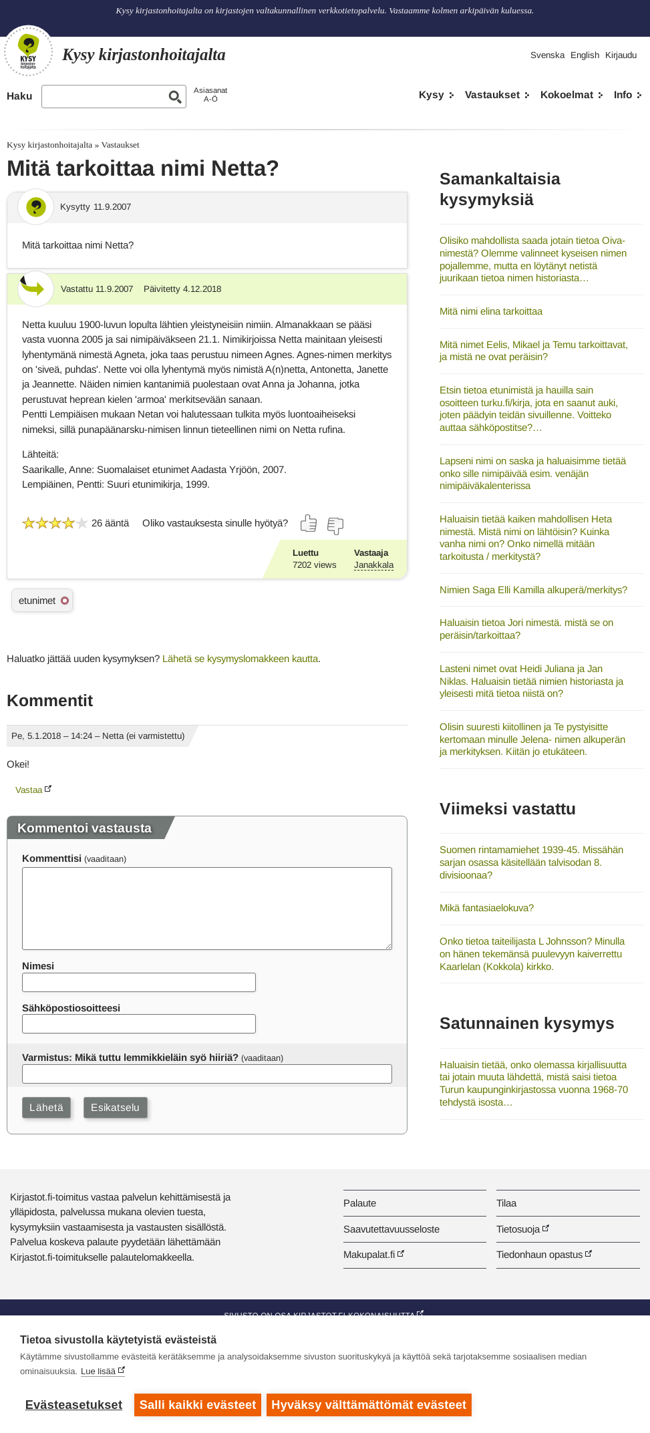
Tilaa (506, 1203)
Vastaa (28, 790)
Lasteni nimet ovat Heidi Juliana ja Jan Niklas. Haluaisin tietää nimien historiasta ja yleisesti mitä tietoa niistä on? (531, 681)
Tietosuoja (518, 1229)
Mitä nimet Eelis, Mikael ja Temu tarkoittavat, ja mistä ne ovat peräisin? (534, 351)
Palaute (359, 1203)
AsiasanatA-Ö (210, 94)
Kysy (431, 94)
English (585, 55)
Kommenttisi (52, 858)
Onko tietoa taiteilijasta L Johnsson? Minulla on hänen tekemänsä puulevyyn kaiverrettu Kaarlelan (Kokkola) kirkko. (532, 953)
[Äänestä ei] (334, 526)
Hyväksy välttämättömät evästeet (370, 1405)
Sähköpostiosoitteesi (71, 1007)
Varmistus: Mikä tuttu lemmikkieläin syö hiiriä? (130, 1057)
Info (623, 94)
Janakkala (373, 565)
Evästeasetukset (73, 1405)
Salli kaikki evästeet (198, 1405)
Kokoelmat (566, 94)
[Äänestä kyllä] (309, 523)
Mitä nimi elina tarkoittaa (491, 311)
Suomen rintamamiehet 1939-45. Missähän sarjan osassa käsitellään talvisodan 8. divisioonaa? (531, 862)
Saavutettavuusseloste (391, 1229)
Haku (19, 96)
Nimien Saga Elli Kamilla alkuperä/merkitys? (533, 589)
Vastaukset (492, 94)
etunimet (37, 600)
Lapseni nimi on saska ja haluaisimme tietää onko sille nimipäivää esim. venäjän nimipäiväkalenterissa (533, 473)
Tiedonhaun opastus (539, 1254)
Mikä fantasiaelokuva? (487, 907)
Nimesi (38, 965)
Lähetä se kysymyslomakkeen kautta (240, 658)
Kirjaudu (621, 55)
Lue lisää (98, 1373)
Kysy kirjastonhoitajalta (49, 145)
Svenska (547, 55)
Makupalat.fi (369, 1254)
